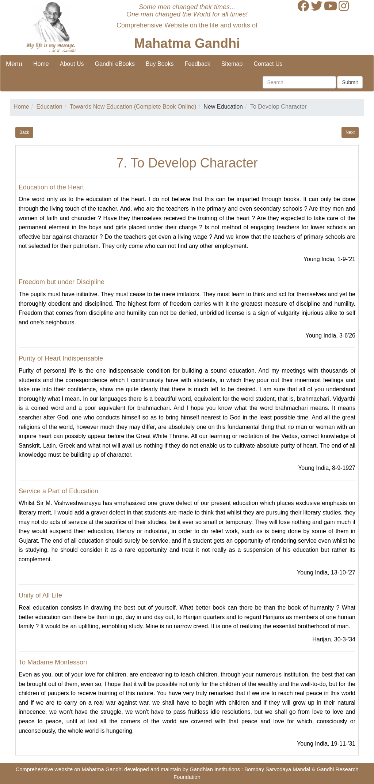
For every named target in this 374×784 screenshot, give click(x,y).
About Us (72, 64)
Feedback (197, 64)
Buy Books (159, 64)
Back (24, 132)
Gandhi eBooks (115, 64)
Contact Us (267, 64)
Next (350, 132)
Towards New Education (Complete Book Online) (133, 106)
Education (49, 106)
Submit (350, 82)
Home (41, 64)
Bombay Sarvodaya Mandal (277, 769)
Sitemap (232, 64)
